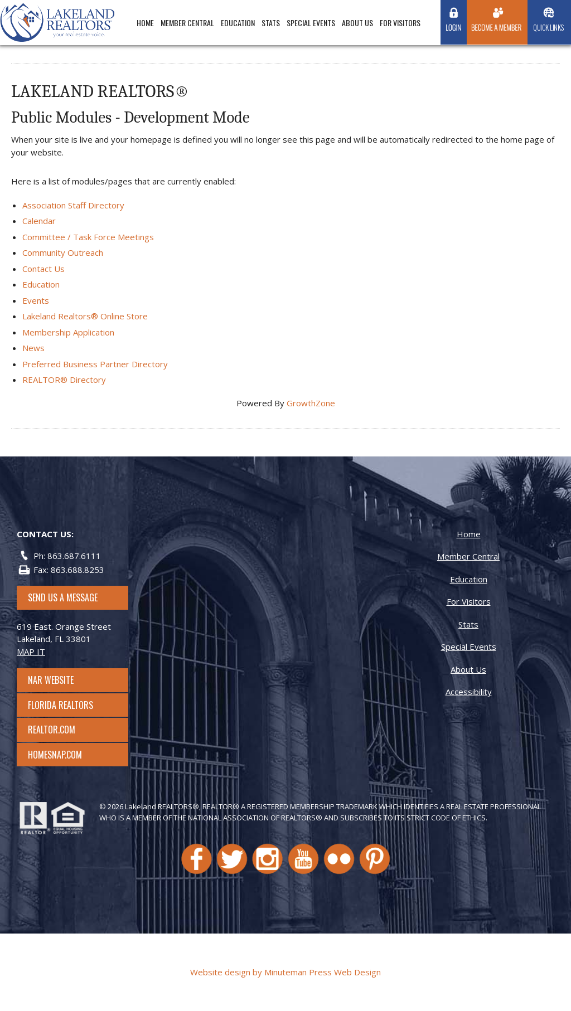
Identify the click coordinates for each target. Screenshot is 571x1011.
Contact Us (43, 268)
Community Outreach (62, 252)
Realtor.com (61, 729)
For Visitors (400, 22)
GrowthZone (311, 403)
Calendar (39, 220)
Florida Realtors (60, 705)
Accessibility (469, 691)
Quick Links (548, 27)
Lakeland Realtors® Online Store (85, 316)
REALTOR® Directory (64, 379)
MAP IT (31, 651)
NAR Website (61, 680)
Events (35, 300)
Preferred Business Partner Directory (95, 364)
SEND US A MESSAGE (63, 597)
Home (145, 22)
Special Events (311, 22)
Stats (271, 22)
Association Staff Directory (73, 205)
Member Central (187, 22)
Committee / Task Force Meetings (88, 236)
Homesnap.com (60, 754)
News (33, 347)
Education (238, 22)
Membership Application (68, 332)
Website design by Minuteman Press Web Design (285, 972)
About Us (357, 22)
